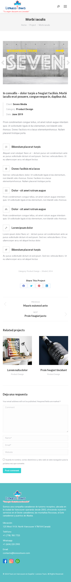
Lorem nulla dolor (17, 370)
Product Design (33, 271)
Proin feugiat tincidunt (54, 370)
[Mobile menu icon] (65, 6)
